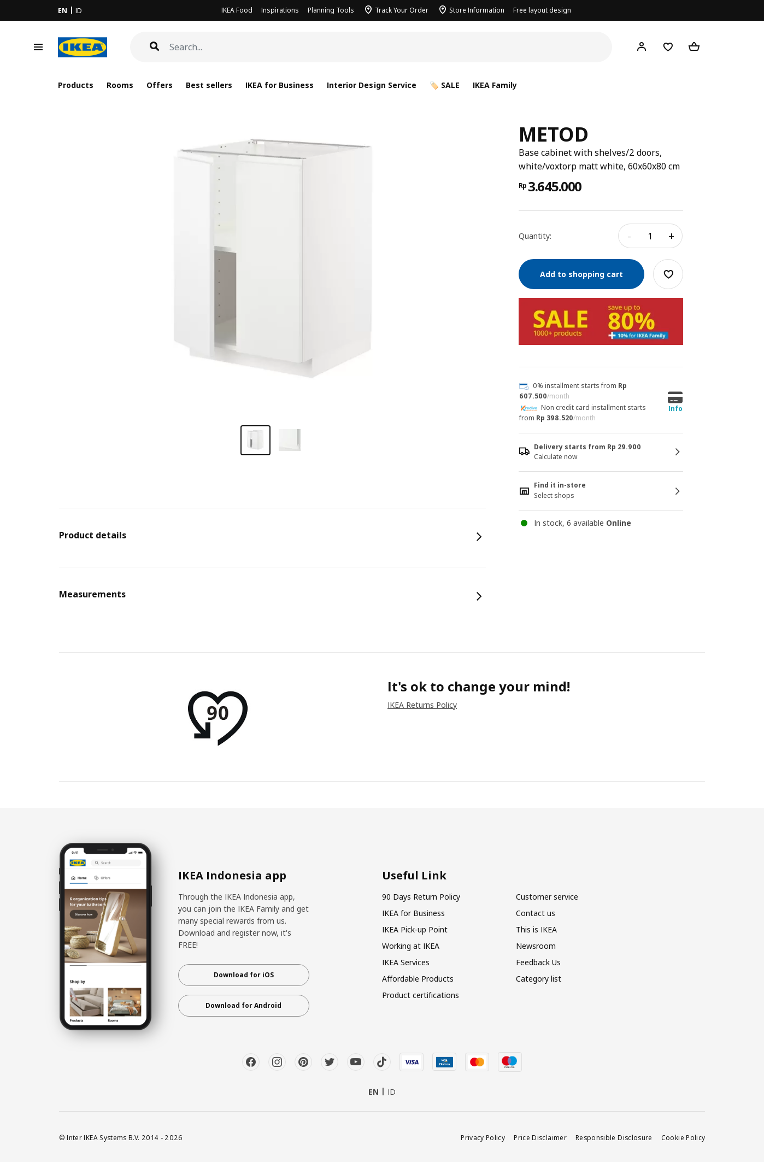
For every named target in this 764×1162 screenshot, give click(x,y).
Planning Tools (331, 10)
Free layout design (542, 10)
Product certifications (420, 995)
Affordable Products (418, 978)
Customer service (547, 896)
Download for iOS (244, 974)
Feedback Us (538, 962)
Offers (159, 85)
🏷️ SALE (445, 85)
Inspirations (280, 10)
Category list (538, 978)
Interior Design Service (371, 85)
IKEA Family (495, 85)
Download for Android (243, 1005)
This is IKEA (536, 929)
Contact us (535, 913)
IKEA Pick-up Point (415, 929)
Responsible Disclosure (614, 1137)
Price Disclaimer (540, 1137)
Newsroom (536, 946)
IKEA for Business (279, 85)
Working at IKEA (410, 946)
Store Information (476, 10)
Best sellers (209, 85)
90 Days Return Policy (421, 896)
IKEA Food (236, 10)
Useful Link (414, 875)
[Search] (391, 47)
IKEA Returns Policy (422, 705)
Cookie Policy (683, 1137)
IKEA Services (406, 962)
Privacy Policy (483, 1137)
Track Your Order (401, 10)
